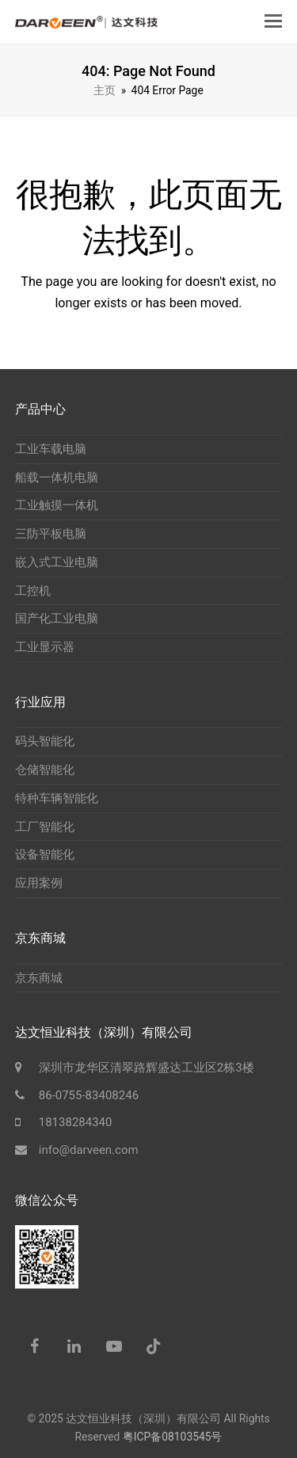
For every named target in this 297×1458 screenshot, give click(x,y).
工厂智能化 (44, 827)
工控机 (33, 591)
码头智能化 (44, 741)
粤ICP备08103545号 (173, 1436)
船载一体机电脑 (56, 477)
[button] (273, 21)
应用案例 (39, 883)
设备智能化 (44, 854)
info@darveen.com (89, 1150)
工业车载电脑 (50, 449)
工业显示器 (44, 647)
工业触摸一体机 (56, 505)
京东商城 (39, 978)
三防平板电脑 (50, 534)
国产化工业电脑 (56, 618)
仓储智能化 (44, 770)
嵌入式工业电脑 (56, 562)
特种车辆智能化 (56, 798)
